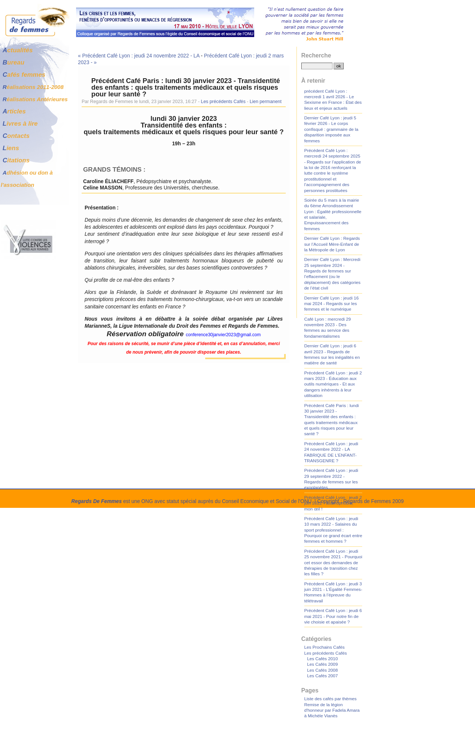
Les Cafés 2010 (322, 658)
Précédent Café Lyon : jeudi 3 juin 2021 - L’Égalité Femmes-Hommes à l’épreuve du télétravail (333, 592)
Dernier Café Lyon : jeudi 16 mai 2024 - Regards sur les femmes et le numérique (331, 303)
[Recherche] (316, 66)
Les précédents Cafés (223, 101)
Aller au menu (72, 3)
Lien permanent (266, 101)
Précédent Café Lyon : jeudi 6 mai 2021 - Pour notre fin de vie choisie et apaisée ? (333, 616)
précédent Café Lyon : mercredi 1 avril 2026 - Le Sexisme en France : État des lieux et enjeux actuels (333, 100)
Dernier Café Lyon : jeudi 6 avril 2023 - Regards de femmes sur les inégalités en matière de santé (332, 354)
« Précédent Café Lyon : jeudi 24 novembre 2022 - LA (138, 56)
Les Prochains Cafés (324, 647)
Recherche (316, 55)
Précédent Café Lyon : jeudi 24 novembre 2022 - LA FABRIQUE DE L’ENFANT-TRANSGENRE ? (331, 452)
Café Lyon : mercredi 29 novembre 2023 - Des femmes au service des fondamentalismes (327, 328)
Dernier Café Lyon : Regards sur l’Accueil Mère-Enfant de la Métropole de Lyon (332, 244)
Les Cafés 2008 (322, 670)
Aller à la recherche (113, 3)
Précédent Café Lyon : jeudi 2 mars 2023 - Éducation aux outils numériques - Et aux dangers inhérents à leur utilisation (333, 384)
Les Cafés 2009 (322, 664)
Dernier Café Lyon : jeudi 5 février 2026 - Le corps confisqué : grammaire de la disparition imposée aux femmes (331, 129)
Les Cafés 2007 (322, 675)
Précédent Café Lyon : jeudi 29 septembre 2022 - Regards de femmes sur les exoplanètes (331, 479)
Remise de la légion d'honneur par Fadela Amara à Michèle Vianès (332, 710)
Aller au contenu (33, 3)
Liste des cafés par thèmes (330, 698)
